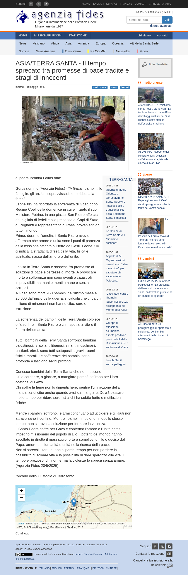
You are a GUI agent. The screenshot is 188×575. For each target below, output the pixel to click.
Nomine (24, 51)
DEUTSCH (140, 3)
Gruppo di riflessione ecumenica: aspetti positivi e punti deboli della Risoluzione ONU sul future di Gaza (117, 335)
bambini (125, 87)
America (83, 43)
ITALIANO (85, 3)
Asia (68, 43)
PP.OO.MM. (96, 51)
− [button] (21, 498)
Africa (55, 43)
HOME (23, 35)
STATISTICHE (77, 35)
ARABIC (166, 3)
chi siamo (144, 35)
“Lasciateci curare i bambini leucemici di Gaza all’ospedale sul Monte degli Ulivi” (117, 301)
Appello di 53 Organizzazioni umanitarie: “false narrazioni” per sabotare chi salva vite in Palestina (117, 268)
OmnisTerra (71, 51)
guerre (114, 87)
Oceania (117, 43)
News (22, 43)
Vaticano (38, 43)
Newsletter (121, 51)
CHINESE (154, 3)
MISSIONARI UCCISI (48, 35)
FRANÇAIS (126, 3)
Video (142, 51)
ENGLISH (98, 3)
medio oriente (99, 87)
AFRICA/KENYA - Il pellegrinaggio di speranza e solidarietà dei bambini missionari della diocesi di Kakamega (154, 332)
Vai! (167, 20)
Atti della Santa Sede (144, 43)
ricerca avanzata (161, 25)
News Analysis (45, 51)
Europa (101, 43)
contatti (162, 35)
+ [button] (21, 491)
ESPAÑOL (111, 3)
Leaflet (20, 523)
